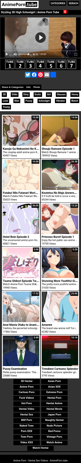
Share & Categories (12, 87)
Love (5, 100)
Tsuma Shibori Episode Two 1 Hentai (26, 281)
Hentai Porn (54, 397)
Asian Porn (54, 381)
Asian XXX (54, 386)
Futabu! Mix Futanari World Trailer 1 (25, 193)
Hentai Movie (54, 408)
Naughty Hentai (54, 420)
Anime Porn (27, 386)
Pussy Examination (15, 369)
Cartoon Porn (27, 392)
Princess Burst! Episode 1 (58, 237)
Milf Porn (26, 420)
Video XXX (26, 442)
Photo (36, 87)
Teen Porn (27, 436)
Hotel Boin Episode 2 (16, 237)
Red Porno (54, 431)
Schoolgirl (44, 100)
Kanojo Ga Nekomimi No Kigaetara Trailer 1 (30, 148)
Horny (74, 94)
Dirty (26, 94)
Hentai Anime (54, 403)
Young (6, 107)
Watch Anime (54, 442)
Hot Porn (26, 403)
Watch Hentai (40, 447)
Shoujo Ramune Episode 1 (58, 148)
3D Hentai (26, 381)
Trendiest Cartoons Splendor (60, 369)
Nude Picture (54, 425)
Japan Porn (54, 414)
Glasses (61, 94)
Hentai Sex (26, 414)
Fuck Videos (26, 397)
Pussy (29, 100)
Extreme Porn (54, 392)
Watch (74, 100)
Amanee (47, 324)
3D (4, 94)
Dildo (14, 94)
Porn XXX (26, 431)
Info (28, 87)
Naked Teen (27, 425)
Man (16, 100)
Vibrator (60, 100)
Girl (49, 94)
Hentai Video (26, 408)
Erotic (38, 94)
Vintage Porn (54, 436)
